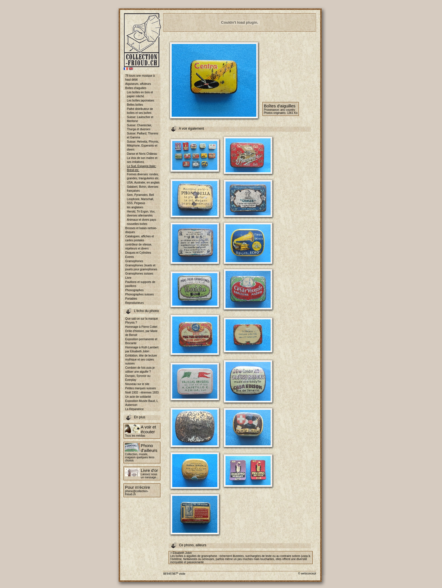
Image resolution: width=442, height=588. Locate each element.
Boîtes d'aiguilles (135, 88)
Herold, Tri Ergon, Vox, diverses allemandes (141, 213)
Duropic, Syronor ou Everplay (137, 377)
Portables (131, 298)
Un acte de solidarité (138, 396)
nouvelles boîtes (137, 224)
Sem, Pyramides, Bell (140, 194)
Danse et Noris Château (142, 153)
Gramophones (134, 261)
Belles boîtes (135, 104)
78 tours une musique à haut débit (140, 77)
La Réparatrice (134, 409)
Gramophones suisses (139, 273)
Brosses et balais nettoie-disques (141, 230)
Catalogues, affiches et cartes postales (139, 238)
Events (129, 256)
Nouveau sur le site (137, 384)
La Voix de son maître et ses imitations (142, 159)
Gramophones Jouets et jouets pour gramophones (141, 267)
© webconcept (307, 573)
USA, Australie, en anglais (143, 182)
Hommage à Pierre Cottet (141, 326)
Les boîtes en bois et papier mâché (140, 94)
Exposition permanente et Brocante (141, 341)
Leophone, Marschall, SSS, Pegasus (140, 201)
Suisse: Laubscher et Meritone (140, 119)
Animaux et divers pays (141, 219)
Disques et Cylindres (138, 252)
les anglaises (135, 207)
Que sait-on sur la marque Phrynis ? (141, 320)
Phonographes (134, 290)
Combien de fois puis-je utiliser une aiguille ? (140, 369)
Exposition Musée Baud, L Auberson (141, 402)
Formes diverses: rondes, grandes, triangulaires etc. (143, 176)
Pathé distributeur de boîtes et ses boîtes (140, 110)
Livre (128, 277)
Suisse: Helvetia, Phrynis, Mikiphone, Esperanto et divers (143, 145)
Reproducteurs (134, 302)
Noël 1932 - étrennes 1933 (141, 392)
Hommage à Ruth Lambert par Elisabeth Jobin (141, 349)
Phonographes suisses (139, 294)
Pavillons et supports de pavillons (140, 284)
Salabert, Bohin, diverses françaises (142, 188)
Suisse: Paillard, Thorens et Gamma (142, 135)
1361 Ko (292, 112)
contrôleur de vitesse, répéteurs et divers (138, 246)
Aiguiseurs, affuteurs (138, 83)
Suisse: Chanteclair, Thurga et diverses (139, 127)
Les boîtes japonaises (140, 100)
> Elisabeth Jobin (181, 552)
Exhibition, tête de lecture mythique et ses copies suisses (141, 359)
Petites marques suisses (140, 388)
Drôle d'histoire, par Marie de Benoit (141, 333)
